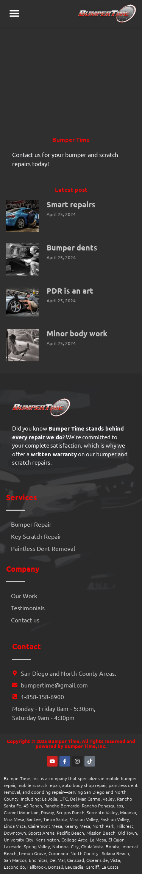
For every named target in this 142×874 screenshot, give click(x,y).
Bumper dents (72, 247)
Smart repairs (71, 204)
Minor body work (77, 333)
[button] (14, 13)
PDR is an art (70, 290)
